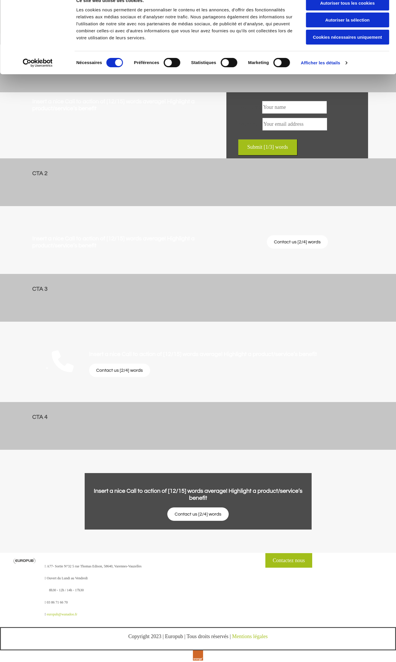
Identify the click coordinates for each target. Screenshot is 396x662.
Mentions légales (250, 636)
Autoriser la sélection (347, 31)
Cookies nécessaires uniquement (347, 48)
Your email (249, 124)
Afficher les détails (320, 74)
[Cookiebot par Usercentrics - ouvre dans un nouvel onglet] (37, 74)
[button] (297, 242)
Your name (249, 107)
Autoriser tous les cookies (347, 14)
